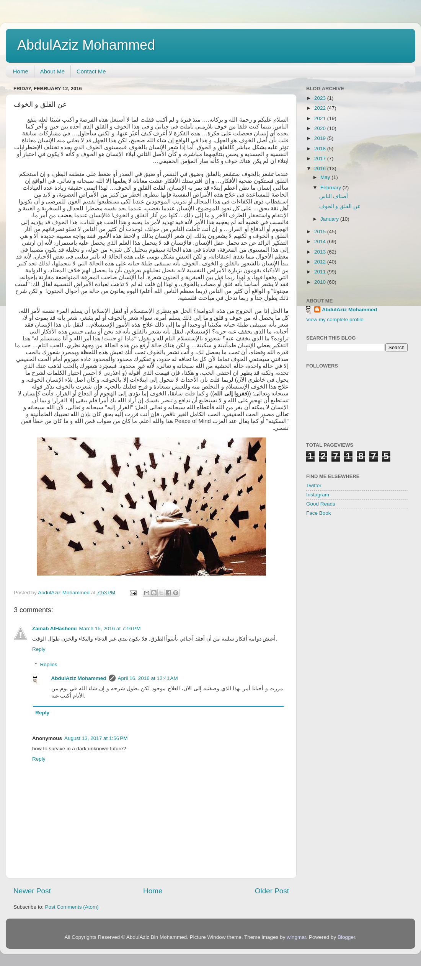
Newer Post (32, 891)
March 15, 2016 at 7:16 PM (110, 628)
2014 (320, 241)
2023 (320, 98)
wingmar (296, 937)
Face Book (318, 513)
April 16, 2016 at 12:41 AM (148, 678)
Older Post (272, 891)
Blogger (346, 937)
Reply (39, 649)
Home (20, 71)
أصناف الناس (333, 196)
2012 (320, 262)
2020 (320, 128)
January (330, 219)
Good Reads (320, 504)
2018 (320, 148)
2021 (320, 118)
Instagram (317, 495)
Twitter (313, 485)
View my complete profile (335, 319)
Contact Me (91, 71)
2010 (320, 282)
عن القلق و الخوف (340, 206)
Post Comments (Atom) (72, 907)
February (331, 187)
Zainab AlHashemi (54, 628)
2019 (320, 138)
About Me (52, 71)
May (325, 177)
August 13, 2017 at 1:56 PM (96, 738)
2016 (320, 168)
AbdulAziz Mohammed (86, 45)
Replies (48, 664)
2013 (320, 252)
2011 (320, 272)
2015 (320, 231)
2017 (320, 158)
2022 (320, 108)
